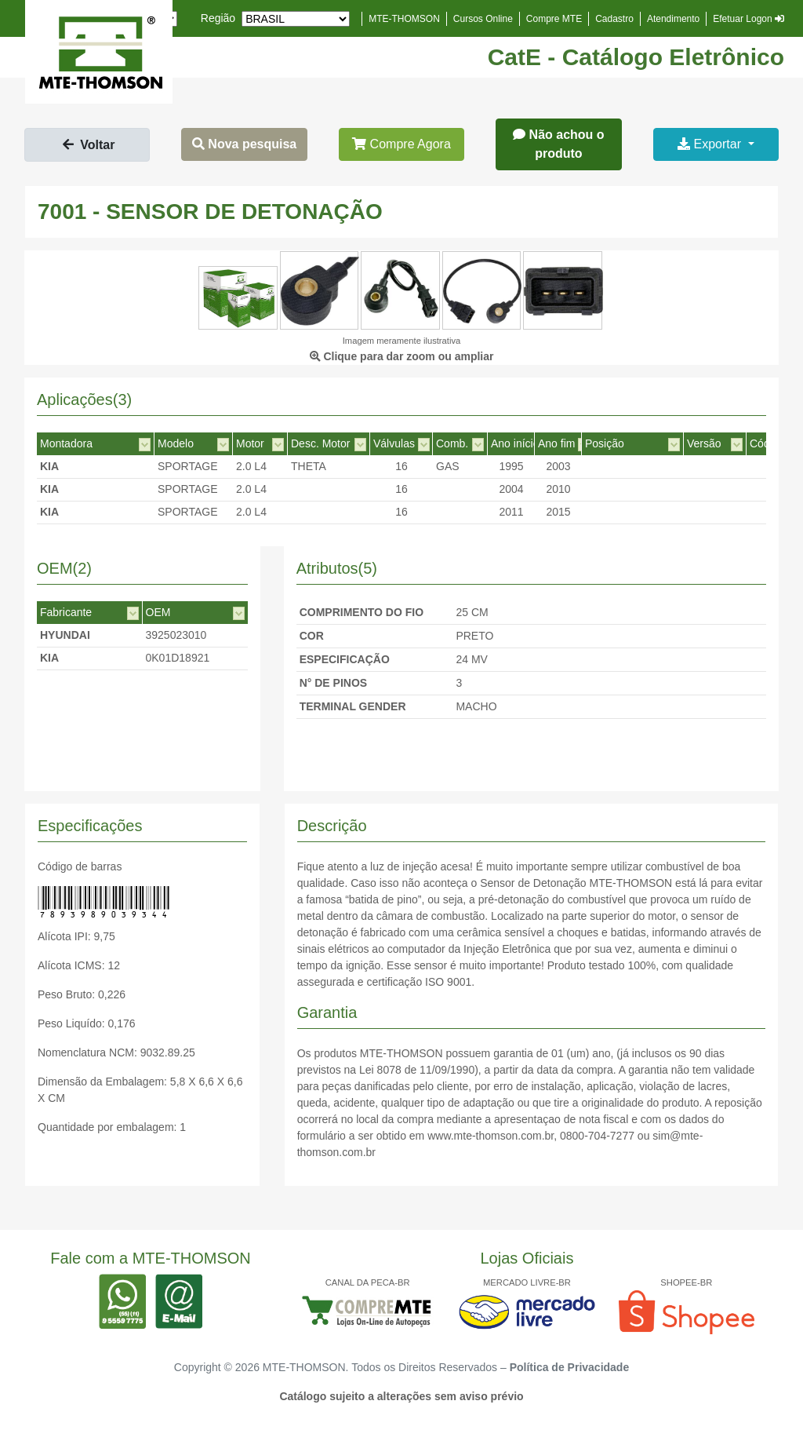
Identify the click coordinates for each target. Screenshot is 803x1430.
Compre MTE (554, 18)
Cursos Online (483, 18)
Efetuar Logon (748, 18)
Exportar (711, 144)
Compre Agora (401, 144)
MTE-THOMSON (404, 18)
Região (218, 18)
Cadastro (614, 18)
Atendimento (673, 18)
